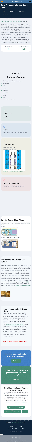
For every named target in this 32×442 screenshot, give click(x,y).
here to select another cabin (23, 285)
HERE (27, 282)
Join (23, 429)
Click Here (16, 360)
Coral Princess (13, 21)
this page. (24, 402)
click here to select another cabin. (14, 324)
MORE (4, 15)
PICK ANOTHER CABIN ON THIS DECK (13, 171)
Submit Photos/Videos (13, 429)
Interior (19, 21)
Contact (21, 426)
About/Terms (12, 426)
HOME (2, 21)
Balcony (8, 411)
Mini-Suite (16, 411)
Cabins (21, 11)
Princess (7, 21)
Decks (11, 11)
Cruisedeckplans (15, 1)
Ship (4, 11)
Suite (25, 411)
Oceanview (20, 407)
